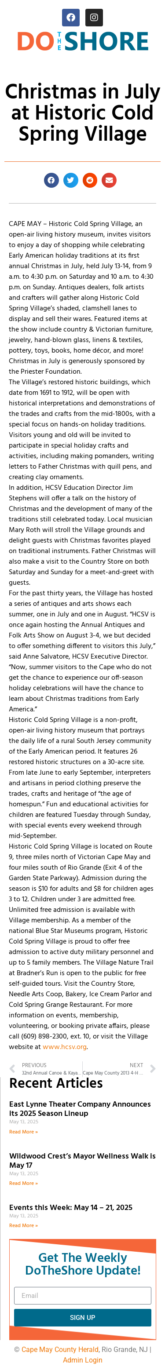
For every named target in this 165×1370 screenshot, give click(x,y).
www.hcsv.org (65, 1047)
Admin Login (83, 1360)
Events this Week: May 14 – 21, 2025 (70, 1208)
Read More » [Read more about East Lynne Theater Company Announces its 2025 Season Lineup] (23, 1132)
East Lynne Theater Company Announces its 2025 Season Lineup (80, 1109)
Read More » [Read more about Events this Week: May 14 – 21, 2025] (23, 1225)
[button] (51, 180)
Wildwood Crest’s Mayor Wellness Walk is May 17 (82, 1161)
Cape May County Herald (60, 1349)
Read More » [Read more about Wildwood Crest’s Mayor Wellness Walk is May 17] (23, 1183)
